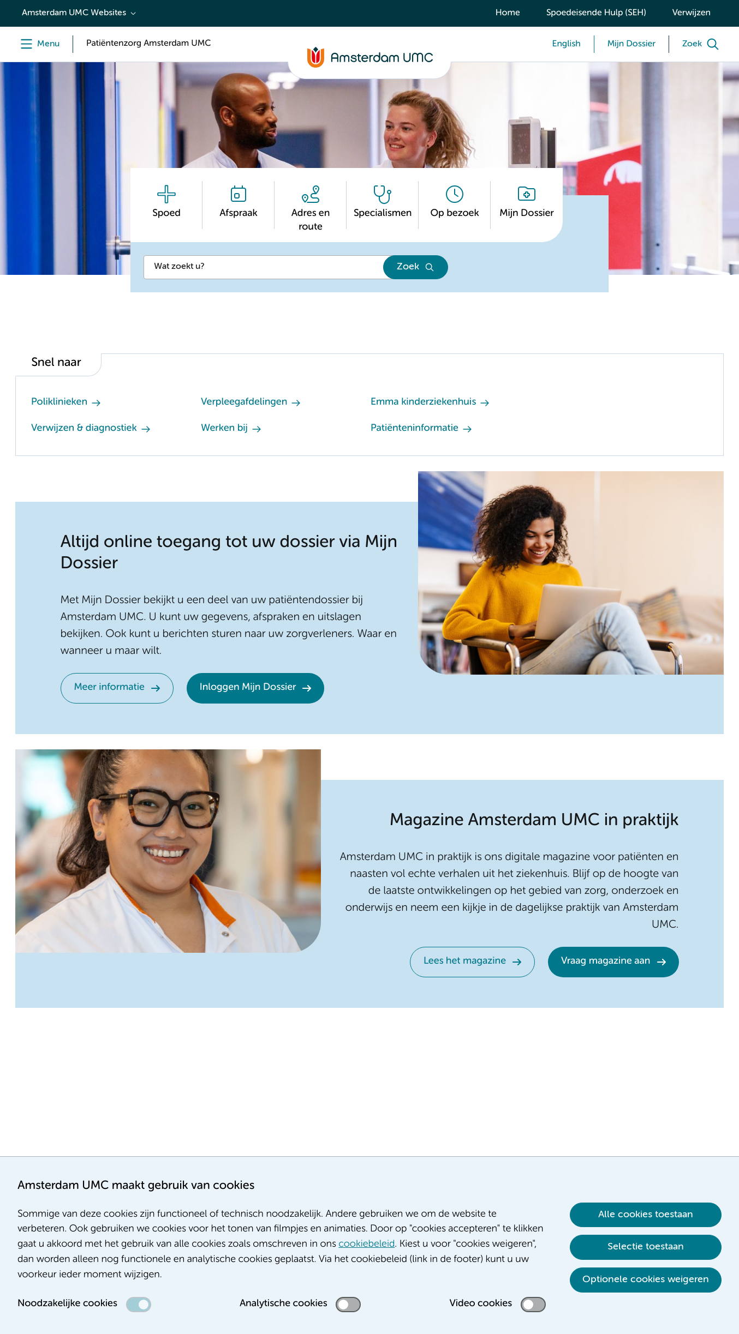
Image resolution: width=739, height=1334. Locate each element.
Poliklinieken (59, 402)
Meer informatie (109, 688)
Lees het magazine (465, 961)
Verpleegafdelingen (244, 402)
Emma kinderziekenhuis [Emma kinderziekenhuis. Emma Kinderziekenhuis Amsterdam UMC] (423, 402)
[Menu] (37, 44)
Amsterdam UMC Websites (74, 13)
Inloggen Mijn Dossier (248, 688)
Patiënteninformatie (414, 429)
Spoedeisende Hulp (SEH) (596, 13)
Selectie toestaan (645, 1247)
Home (508, 13)
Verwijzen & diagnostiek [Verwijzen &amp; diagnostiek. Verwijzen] (84, 429)
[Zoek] (703, 44)
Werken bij (224, 429)
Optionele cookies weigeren (645, 1279)
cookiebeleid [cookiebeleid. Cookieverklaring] (366, 1244)
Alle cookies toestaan (645, 1214)
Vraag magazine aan (606, 961)
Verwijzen (691, 13)
